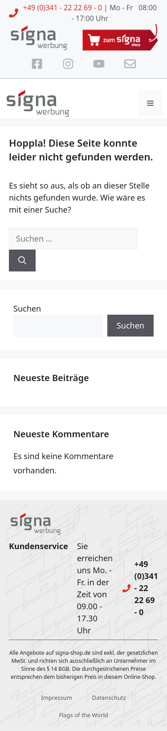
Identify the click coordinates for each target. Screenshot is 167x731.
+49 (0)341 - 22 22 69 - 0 (62, 7)
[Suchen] (22, 260)
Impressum (56, 698)
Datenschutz (109, 698)
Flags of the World (83, 715)
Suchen (27, 308)
